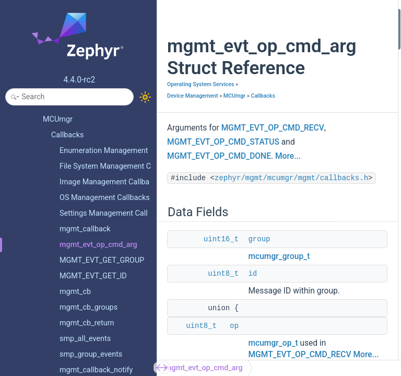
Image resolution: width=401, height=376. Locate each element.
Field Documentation (357, 120)
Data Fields (342, 15)
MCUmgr (178, 129)
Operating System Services (200, 106)
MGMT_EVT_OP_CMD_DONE (219, 203)
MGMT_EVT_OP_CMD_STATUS (223, 189)
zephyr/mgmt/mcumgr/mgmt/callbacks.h (248, 240)
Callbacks (207, 129)
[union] (344, 134)
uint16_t (221, 301)
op (337, 190)
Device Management (196, 117)
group (259, 301)
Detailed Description (356, 106)
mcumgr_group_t (279, 318)
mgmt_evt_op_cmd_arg (204, 367)
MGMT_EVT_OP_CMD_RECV (218, 175)
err (338, 71)
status (343, 85)
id (252, 335)
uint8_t (223, 335)
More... (288, 203)
